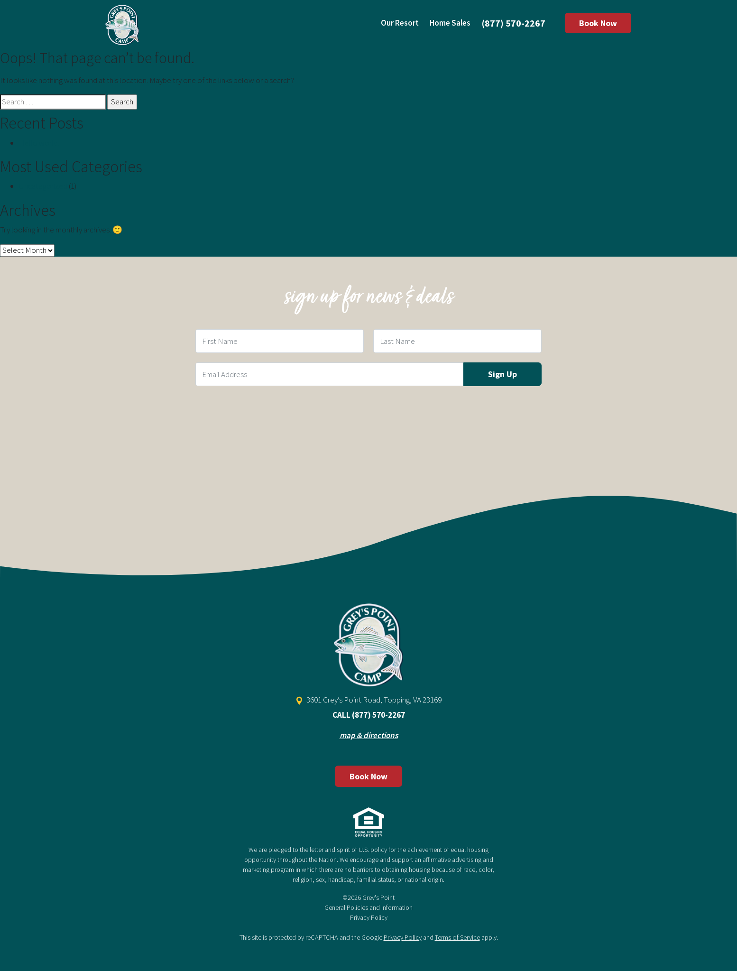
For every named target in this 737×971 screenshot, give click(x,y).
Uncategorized (43, 186)
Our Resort (400, 23)
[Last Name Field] (457, 341)
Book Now (598, 23)
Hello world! (39, 143)
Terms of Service (457, 937)
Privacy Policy (368, 917)
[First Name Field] (279, 341)
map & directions (369, 735)
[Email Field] (329, 374)
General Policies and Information (368, 907)
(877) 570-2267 (513, 23)
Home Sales (450, 23)
